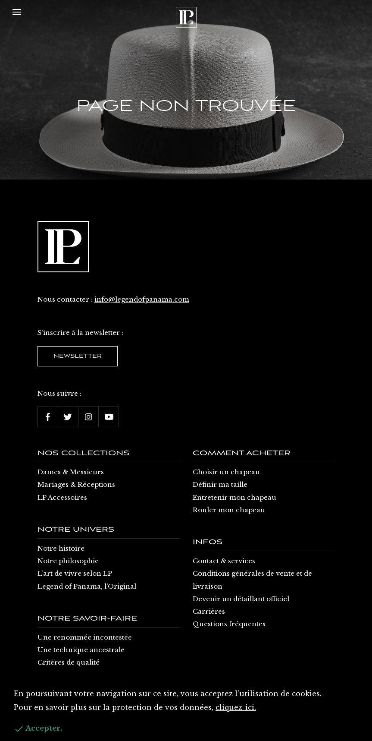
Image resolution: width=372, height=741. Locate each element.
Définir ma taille (220, 484)
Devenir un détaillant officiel (241, 599)
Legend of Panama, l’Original (87, 586)
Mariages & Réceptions (76, 484)
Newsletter (77, 356)
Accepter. (38, 729)
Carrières (209, 611)
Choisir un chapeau (226, 472)
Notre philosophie (68, 561)
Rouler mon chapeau (229, 510)
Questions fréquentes (229, 624)
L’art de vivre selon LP (75, 573)
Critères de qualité (69, 662)
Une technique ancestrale (81, 650)
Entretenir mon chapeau (234, 497)
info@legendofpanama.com (141, 299)
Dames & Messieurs (71, 472)
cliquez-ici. (236, 707)
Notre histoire (61, 548)
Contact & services (224, 561)
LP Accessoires (62, 497)
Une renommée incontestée (85, 637)
